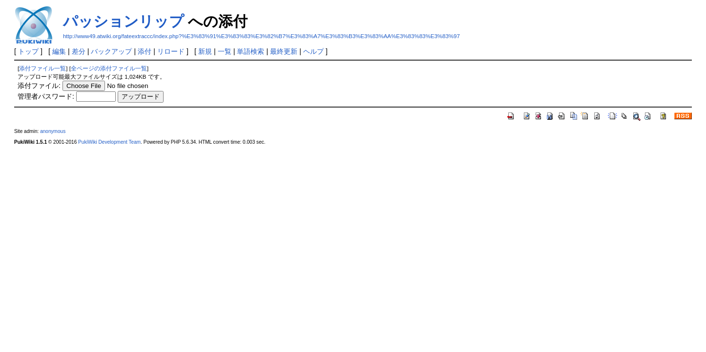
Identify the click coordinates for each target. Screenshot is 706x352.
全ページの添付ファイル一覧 (109, 68)
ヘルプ (313, 51)
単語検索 (250, 51)
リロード (171, 51)
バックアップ (111, 51)
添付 (144, 51)
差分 (78, 51)
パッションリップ (123, 21)
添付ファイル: (39, 85)
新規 (205, 51)
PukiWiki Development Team (109, 142)
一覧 (224, 51)
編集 (59, 51)
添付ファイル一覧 (42, 68)
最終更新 (283, 51)
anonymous (52, 131)
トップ (28, 51)
